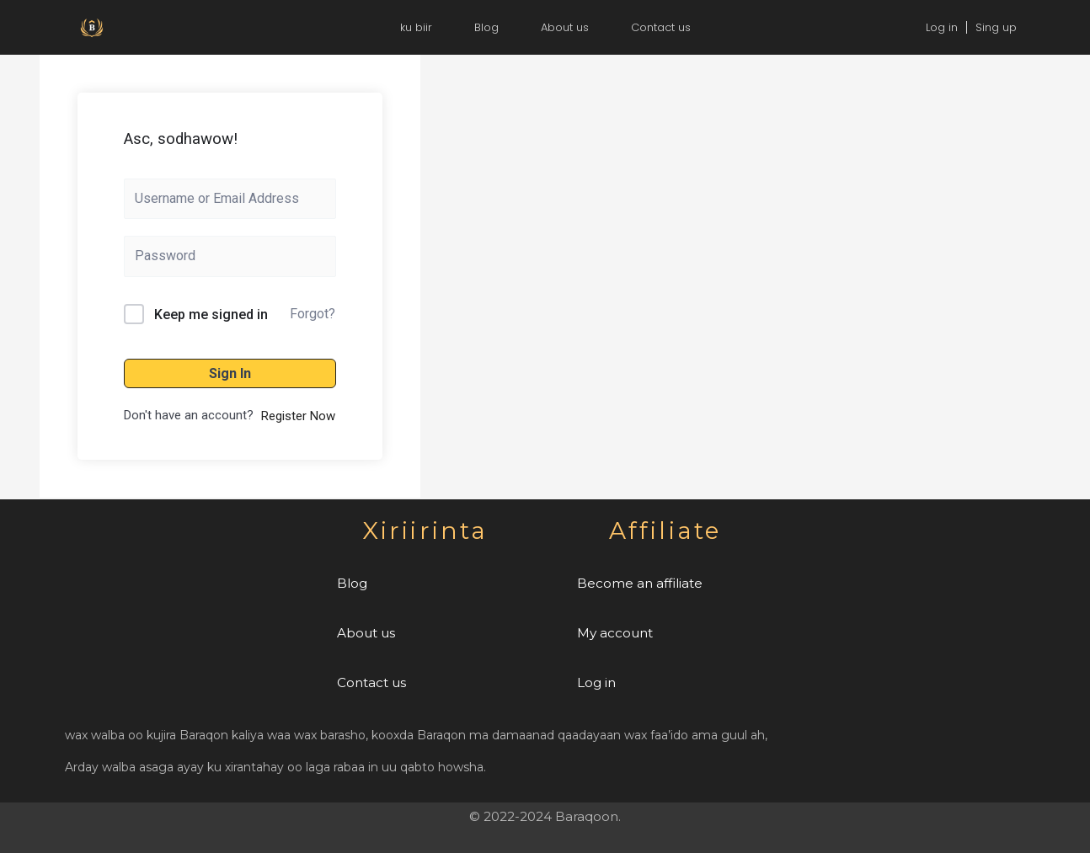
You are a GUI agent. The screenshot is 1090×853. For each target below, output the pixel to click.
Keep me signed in (211, 315)
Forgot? (312, 314)
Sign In (230, 373)
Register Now (298, 416)
